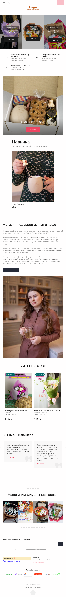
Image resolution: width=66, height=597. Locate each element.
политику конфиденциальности (36, 549)
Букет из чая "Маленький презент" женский (17, 411)
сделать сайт (28, 587)
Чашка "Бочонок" (18, 204)
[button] (4, 2)
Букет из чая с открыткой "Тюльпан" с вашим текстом (47, 411)
